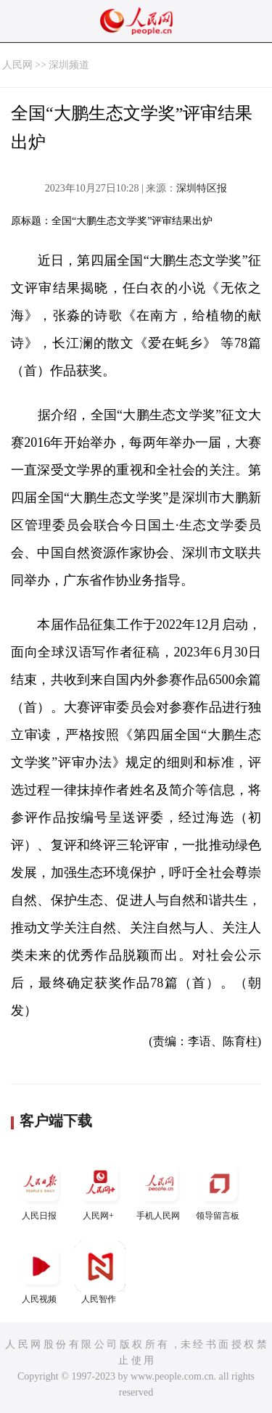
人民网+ (100, 1189)
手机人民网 (159, 1189)
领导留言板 (219, 1189)
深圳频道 (69, 64)
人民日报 (40, 1189)
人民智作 (100, 1272)
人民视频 (40, 1272)
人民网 (17, 64)
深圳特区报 (201, 188)
